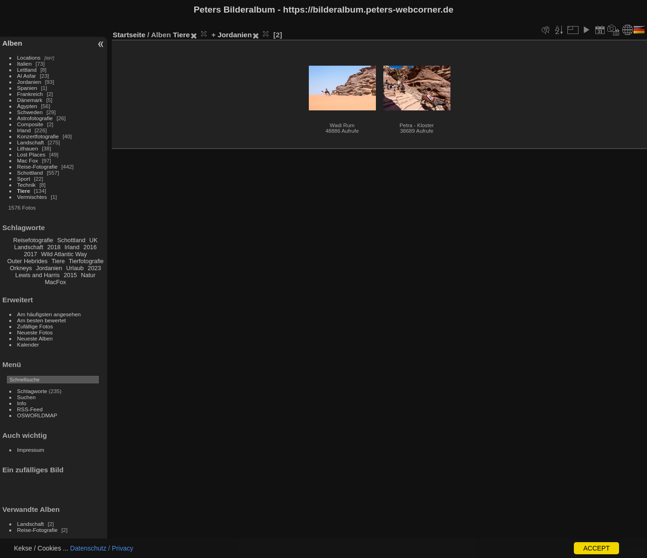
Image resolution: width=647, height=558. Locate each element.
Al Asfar (26, 76)
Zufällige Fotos (35, 326)
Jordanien (29, 82)
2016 (89, 247)
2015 (70, 275)
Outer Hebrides (27, 261)
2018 (53, 247)
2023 (94, 268)
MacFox (55, 282)
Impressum (30, 450)
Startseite (129, 35)
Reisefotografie (33, 240)
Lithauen (27, 148)
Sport (23, 179)
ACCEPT (596, 548)
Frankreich (30, 94)
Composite (30, 124)
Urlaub (75, 268)
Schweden (30, 112)
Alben (12, 43)
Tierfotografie (86, 261)
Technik (26, 185)
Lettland (27, 70)
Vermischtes (32, 197)
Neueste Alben (35, 338)
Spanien (27, 88)
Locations (29, 57)
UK (93, 240)
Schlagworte (32, 391)
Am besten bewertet (41, 320)
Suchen (26, 397)
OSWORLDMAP (37, 415)
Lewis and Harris (37, 275)
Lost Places (31, 154)
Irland (24, 130)
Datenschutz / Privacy (101, 548)
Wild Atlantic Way (64, 254)
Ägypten (27, 106)
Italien (24, 64)
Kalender (28, 344)
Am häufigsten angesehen (49, 314)
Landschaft (30, 142)
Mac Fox (27, 160)
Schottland (30, 173)
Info (22, 403)
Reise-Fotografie (37, 166)
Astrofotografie (35, 118)
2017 (30, 254)
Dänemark (29, 100)
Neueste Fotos (35, 332)
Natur (88, 275)
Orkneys (21, 268)
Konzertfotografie (38, 136)
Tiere (23, 191)
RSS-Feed (30, 409)
